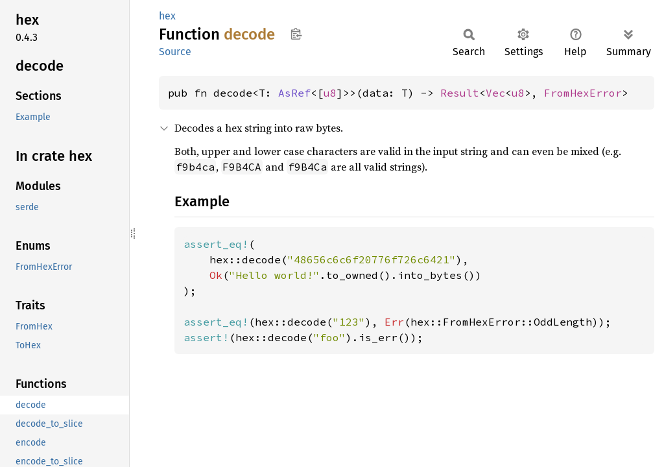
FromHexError (583, 92)
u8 (330, 92)
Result (459, 92)
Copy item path (296, 34)
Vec (495, 92)
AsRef (294, 92)
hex (167, 16)
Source (175, 51)
